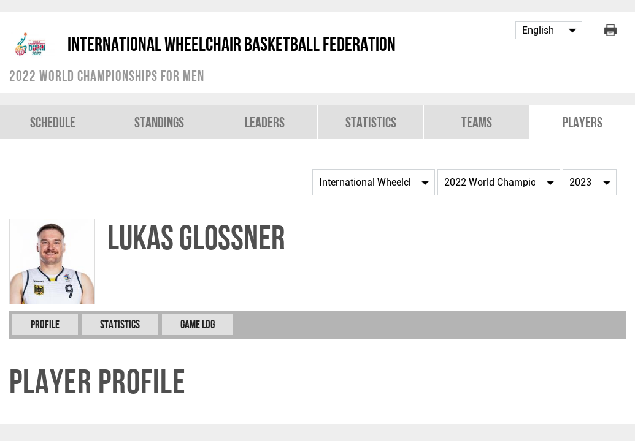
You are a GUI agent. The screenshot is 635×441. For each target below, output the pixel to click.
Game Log (197, 324)
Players (582, 122)
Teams (476, 122)
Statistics (370, 122)
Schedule (52, 122)
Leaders (265, 122)
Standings (159, 122)
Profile (45, 324)
